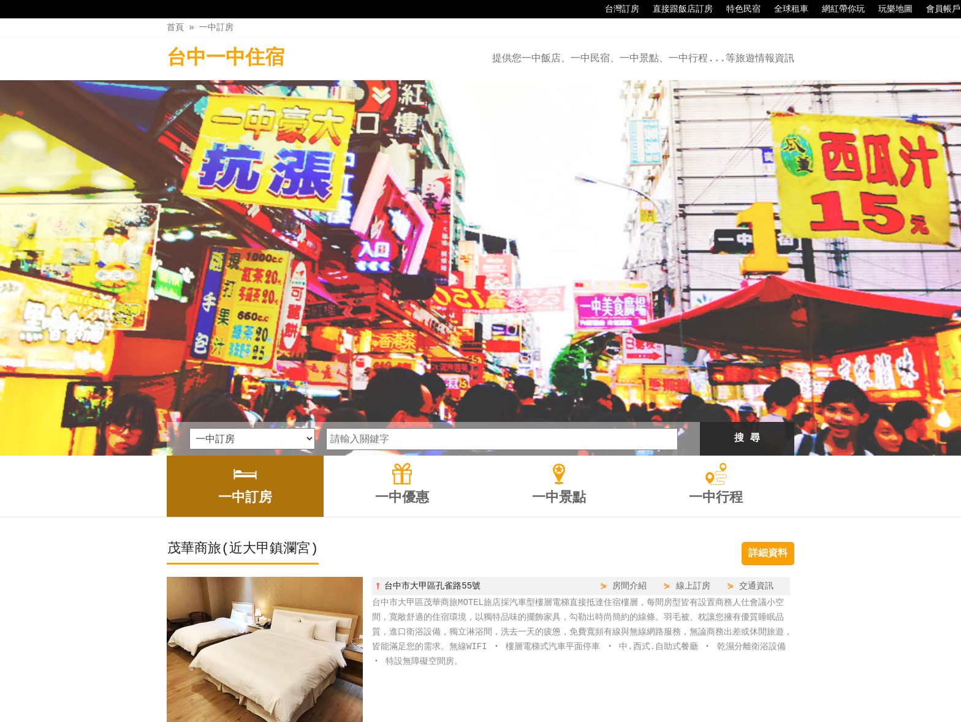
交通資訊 (756, 410)
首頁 (175, 27)
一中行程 (555, 686)
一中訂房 (216, 27)
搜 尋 (747, 263)
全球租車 (785, 9)
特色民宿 (737, 9)
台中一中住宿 (225, 58)
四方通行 (487, 712)
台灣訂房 (616, 9)
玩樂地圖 (889, 9)
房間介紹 (629, 410)
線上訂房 (693, 410)
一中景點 (503, 686)
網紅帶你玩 (837, 9)
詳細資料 (768, 378)
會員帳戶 (937, 9)
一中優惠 (451, 686)
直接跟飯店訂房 (676, 9)
